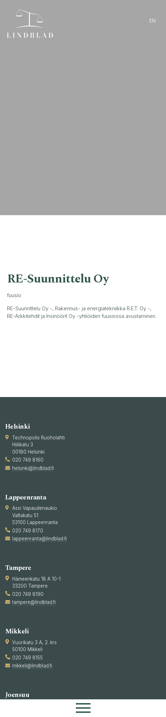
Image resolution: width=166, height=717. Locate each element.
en (152, 21)
